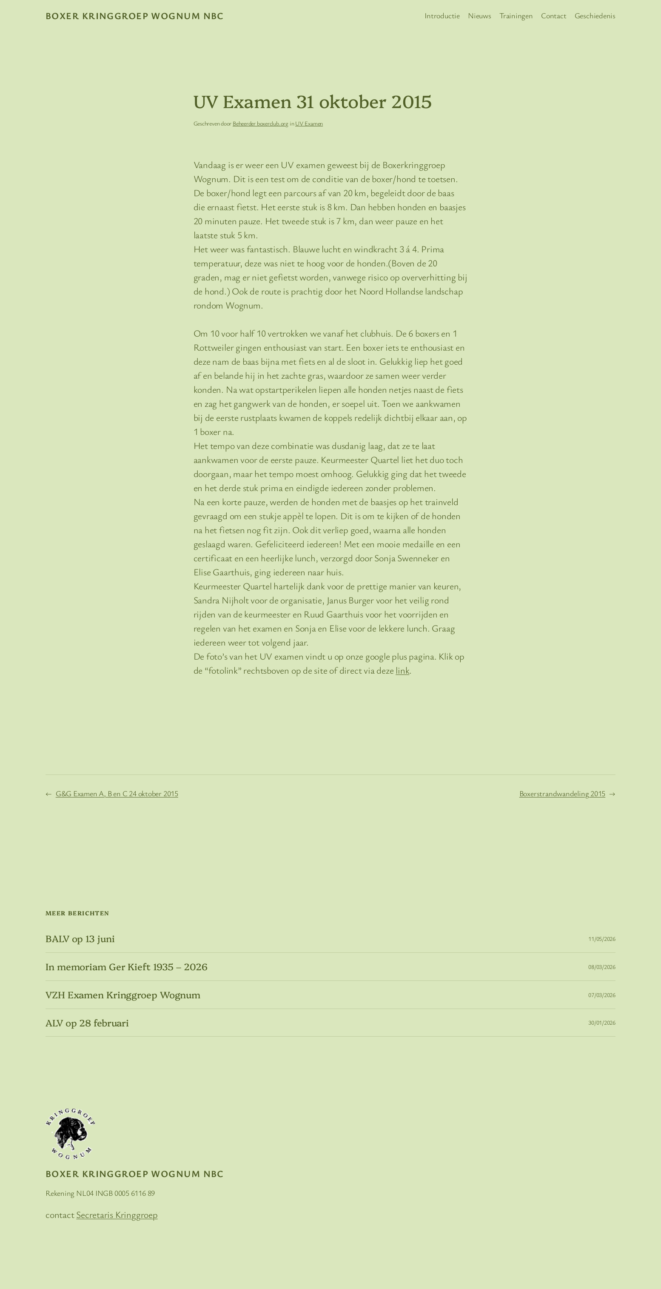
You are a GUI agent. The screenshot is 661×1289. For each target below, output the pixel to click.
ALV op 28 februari (87, 1022)
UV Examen (309, 123)
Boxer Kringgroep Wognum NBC (135, 15)
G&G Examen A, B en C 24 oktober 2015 (117, 793)
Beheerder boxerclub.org (260, 123)
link (402, 670)
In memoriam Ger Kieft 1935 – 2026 (127, 966)
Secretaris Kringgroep (116, 1214)
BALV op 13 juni (80, 938)
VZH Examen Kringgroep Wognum (123, 994)
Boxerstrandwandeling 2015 (562, 793)
